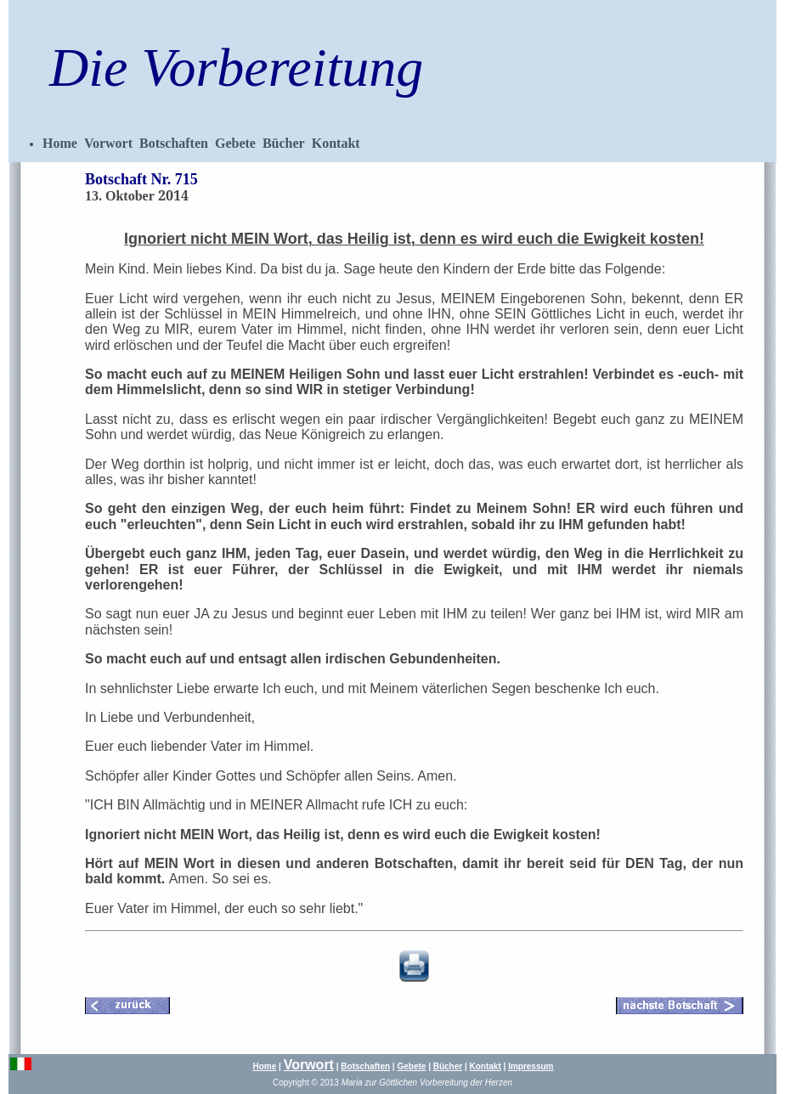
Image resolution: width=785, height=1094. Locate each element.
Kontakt (336, 143)
